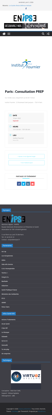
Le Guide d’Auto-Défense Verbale (20, 5)
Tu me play (5, 349)
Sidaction (5, 286)
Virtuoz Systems (13, 393)
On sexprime (6, 354)
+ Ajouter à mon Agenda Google (26, 156)
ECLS (3, 298)
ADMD (4, 302)
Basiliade (5, 281)
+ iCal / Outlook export (26, 163)
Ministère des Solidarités (10, 294)
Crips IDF (5, 328)
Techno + (5, 273)
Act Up (4, 251)
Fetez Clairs (5, 307)
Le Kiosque (5, 332)
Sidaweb (4, 336)
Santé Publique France (9, 290)
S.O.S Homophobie (8, 269)
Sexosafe (5, 345)
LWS (13, 396)
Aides (3, 260)
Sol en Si (4, 341)
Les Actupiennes (7, 256)
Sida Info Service (7, 264)
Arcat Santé (6, 324)
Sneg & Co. (5, 277)
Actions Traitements (8, 320)
